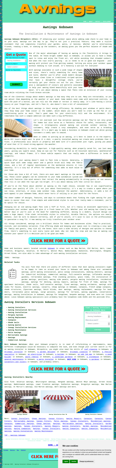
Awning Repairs (73, 419)
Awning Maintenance (44, 431)
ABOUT (91, 21)
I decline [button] (73, 461)
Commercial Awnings (24, 424)
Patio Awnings (61, 421)
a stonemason (93, 357)
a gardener (94, 359)
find (12, 382)
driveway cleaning (79, 352)
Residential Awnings (101, 421)
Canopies (88, 419)
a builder (59, 354)
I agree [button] (66, 461)
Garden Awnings (90, 426)
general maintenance (14, 359)
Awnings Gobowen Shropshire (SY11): (21, 39)
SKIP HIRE (71, 359)
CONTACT (97, 21)
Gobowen (51, 248)
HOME (84, 21)
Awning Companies (22, 429)
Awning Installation (23, 431)
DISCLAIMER (107, 21)
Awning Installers (94, 424)
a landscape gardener (62, 357)
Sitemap (6, 450)
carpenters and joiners (15, 362)
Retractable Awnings (24, 421)
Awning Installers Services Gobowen (30, 302)
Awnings (56, 424)
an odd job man (85, 354)
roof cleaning (90, 349)
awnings (63, 387)
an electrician (35, 354)
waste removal (32, 357)
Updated (23, 450)
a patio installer (45, 359)
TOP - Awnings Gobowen (15, 435)
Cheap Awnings (39, 419)
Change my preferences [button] (86, 461)
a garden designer (46, 352)
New (18, 450)
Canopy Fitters (56, 419)
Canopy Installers (20, 419)
